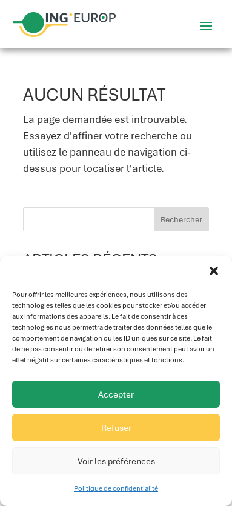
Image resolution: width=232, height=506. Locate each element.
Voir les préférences (116, 461)
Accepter (116, 394)
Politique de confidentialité (116, 488)
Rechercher (181, 220)
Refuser (116, 427)
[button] (214, 271)
